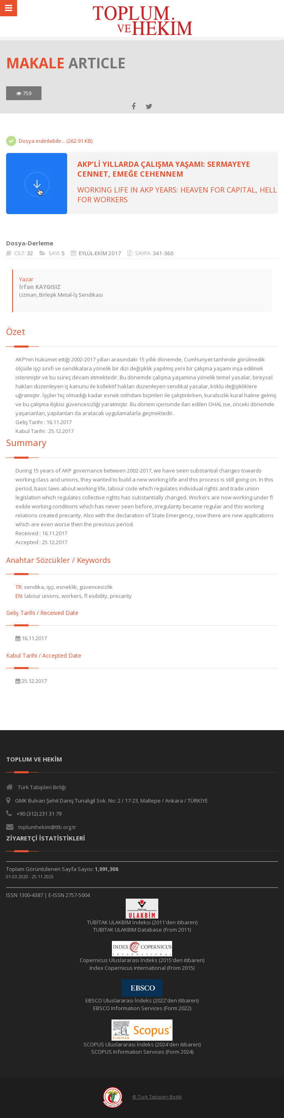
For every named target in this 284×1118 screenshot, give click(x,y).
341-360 (163, 253)
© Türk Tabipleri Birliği (157, 1097)
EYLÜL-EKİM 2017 (100, 253)
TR (18, 587)
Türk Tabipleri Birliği (42, 787)
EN (18, 595)
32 (30, 253)
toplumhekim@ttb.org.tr (47, 827)
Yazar (26, 279)
